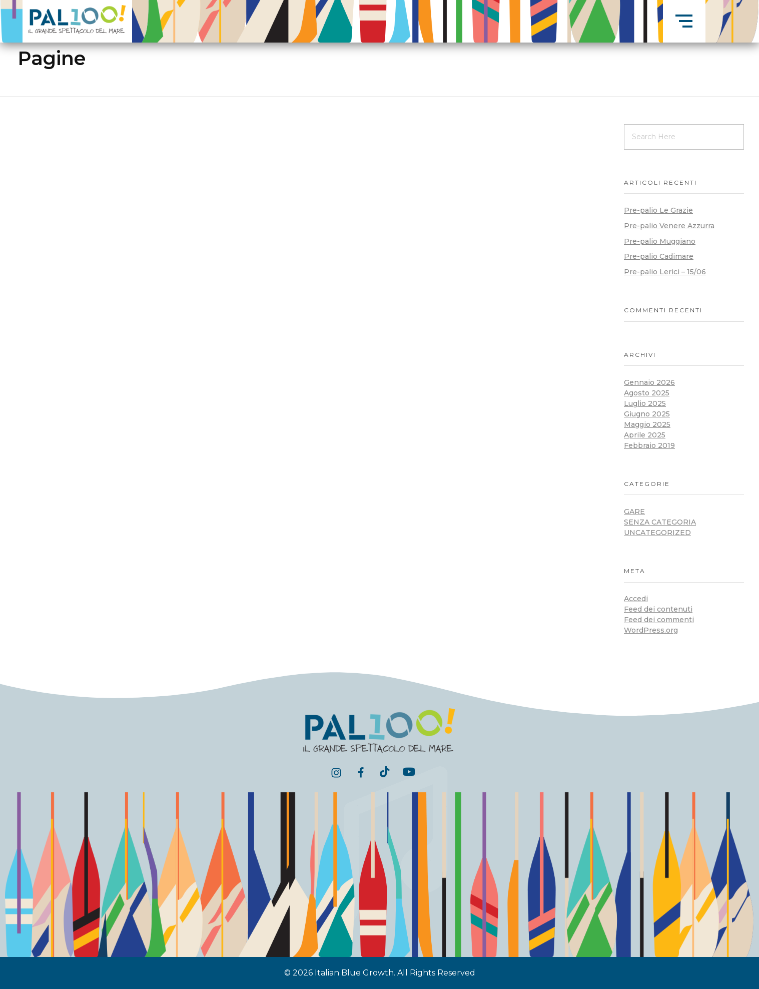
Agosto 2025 (646, 392)
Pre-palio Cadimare (658, 256)
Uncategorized (657, 532)
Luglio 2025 (645, 403)
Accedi (636, 598)
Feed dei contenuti (658, 609)
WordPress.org (651, 630)
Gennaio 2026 (649, 382)
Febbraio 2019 (649, 445)
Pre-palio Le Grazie (658, 210)
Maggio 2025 (647, 424)
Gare (634, 511)
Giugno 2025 (647, 413)
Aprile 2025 (644, 434)
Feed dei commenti (659, 619)
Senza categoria (660, 522)
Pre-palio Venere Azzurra (669, 225)
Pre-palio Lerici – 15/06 (665, 271)
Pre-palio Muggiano (659, 241)
